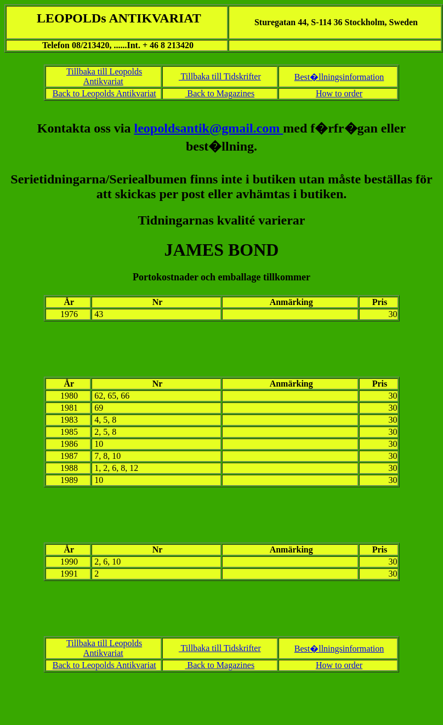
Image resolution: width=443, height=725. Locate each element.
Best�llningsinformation (339, 77)
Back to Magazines (219, 93)
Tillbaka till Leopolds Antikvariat (104, 76)
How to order (339, 93)
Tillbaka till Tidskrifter (220, 76)
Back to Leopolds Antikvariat (104, 93)
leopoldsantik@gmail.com (208, 128)
